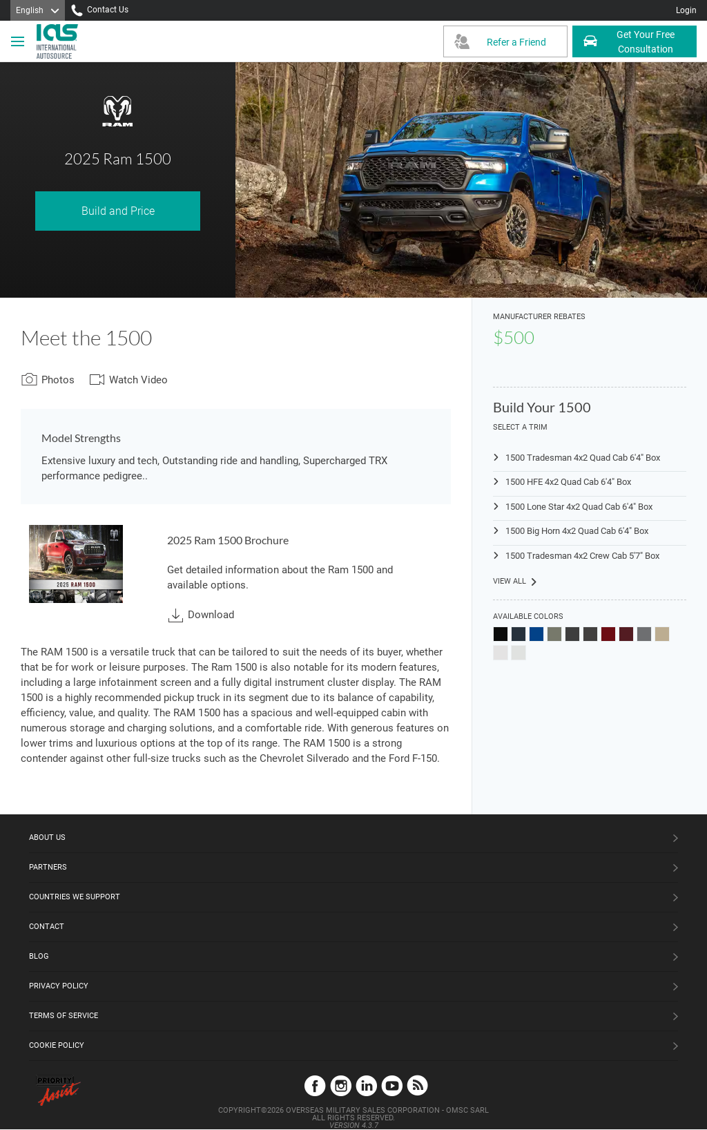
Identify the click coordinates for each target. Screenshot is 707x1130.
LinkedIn (366, 1085)
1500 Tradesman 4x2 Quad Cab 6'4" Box (582, 457)
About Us (47, 837)
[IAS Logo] (59, 41)
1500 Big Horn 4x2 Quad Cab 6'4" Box (576, 531)
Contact (46, 926)
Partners (48, 867)
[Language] (37, 10)
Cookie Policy (56, 1045)
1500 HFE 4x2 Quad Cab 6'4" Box (568, 482)
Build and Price (118, 211)
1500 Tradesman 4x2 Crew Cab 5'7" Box (582, 555)
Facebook (315, 1085)
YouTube (392, 1085)
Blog (39, 956)
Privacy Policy (58, 985)
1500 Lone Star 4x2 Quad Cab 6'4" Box (578, 506)
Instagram (340, 1085)
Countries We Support (74, 896)
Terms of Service (63, 1015)
